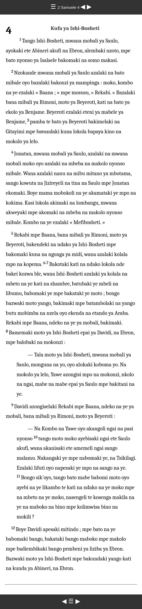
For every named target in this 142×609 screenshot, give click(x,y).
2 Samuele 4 (69, 7)
